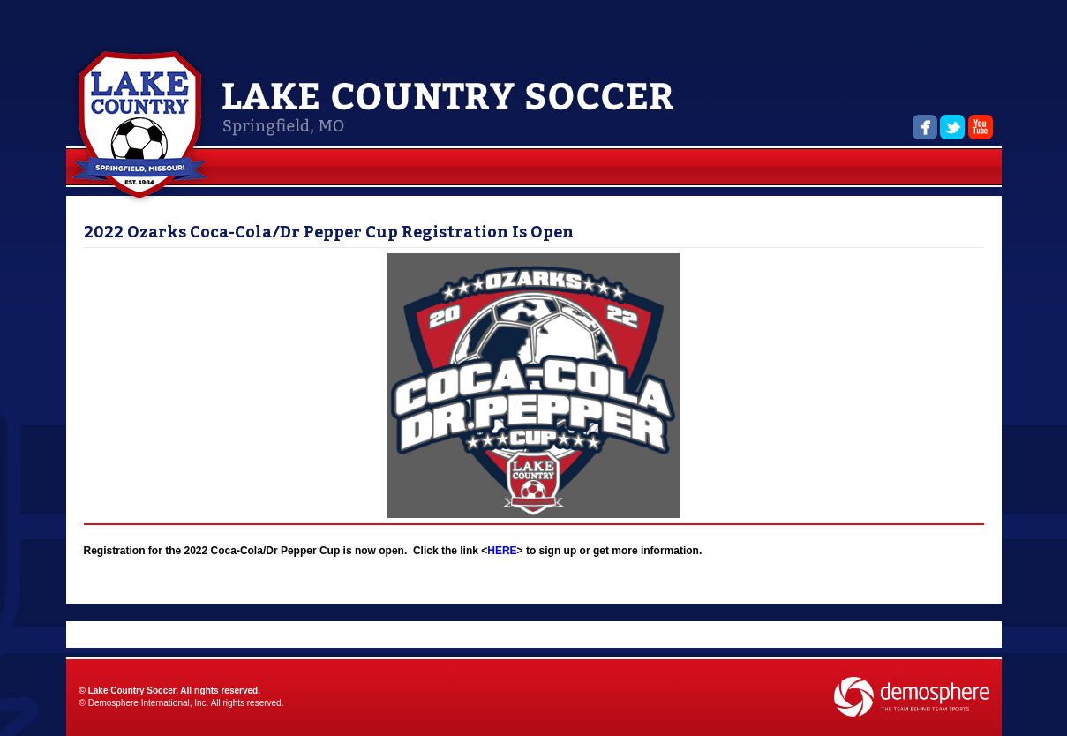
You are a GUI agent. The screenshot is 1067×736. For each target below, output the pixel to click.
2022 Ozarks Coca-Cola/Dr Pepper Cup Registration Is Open (329, 232)
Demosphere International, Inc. (148, 703)
